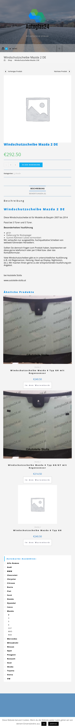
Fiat (9, 591)
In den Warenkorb (31, 165)
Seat (9, 663)
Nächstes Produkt (60, 71)
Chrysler (11, 579)
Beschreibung (37, 188)
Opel (9, 651)
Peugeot (11, 655)
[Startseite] (4, 60)
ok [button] (44, 724)
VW (9, 678)
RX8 (10, 635)
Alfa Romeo (13, 563)
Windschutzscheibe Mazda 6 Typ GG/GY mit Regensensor (37, 466)
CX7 (10, 628)
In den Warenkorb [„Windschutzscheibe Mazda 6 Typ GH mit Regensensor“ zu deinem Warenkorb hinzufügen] (37, 385)
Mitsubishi (12, 643)
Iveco (10, 607)
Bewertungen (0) (37, 193)
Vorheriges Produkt (15, 71)
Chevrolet (12, 575)
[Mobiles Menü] (12, 48)
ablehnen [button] (53, 724)
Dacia (10, 587)
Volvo (10, 674)
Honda (10, 599)
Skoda (10, 667)
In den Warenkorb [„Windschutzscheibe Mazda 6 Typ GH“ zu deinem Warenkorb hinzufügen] (37, 542)
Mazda (18, 173)
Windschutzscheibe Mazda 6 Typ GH (37, 530)
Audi (9, 567)
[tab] (37, 188)
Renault (11, 659)
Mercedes (12, 639)
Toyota (10, 670)
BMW (9, 571)
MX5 (10, 631)
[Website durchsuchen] (59, 49)
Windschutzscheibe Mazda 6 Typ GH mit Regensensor (37, 371)
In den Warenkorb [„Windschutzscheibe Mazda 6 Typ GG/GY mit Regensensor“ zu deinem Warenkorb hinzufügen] (37, 480)
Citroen (11, 583)
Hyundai (11, 603)
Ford (9, 595)
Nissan (10, 647)
